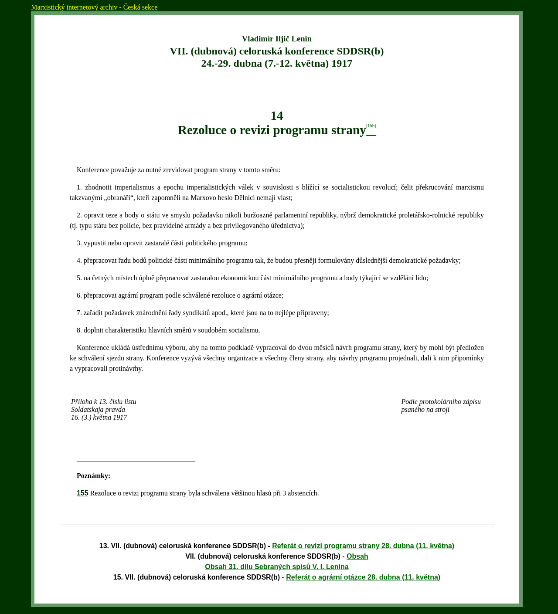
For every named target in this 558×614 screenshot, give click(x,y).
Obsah (357, 556)
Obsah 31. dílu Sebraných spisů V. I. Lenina (276, 566)
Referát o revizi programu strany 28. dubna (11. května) (363, 546)
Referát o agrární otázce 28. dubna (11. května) (363, 577)
